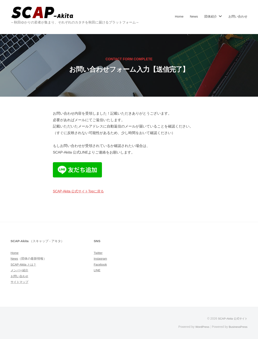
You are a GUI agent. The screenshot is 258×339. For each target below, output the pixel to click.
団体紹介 (210, 16)
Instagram (101, 258)
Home (179, 16)
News (194, 16)
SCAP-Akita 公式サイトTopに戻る (80, 191)
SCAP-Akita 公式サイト (231, 318)
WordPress (200, 326)
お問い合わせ (237, 16)
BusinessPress (237, 326)
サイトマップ (20, 282)
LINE (97, 270)
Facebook (101, 264)
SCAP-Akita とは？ (24, 264)
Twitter (98, 253)
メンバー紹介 (20, 270)
